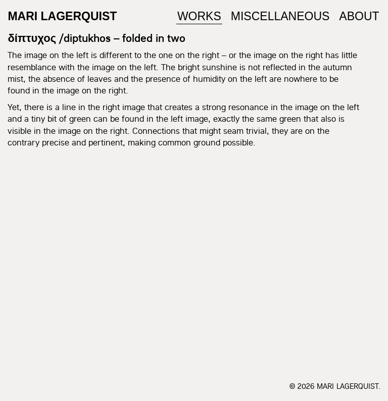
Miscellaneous (280, 16)
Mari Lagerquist (62, 16)
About (359, 16)
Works (199, 16)
